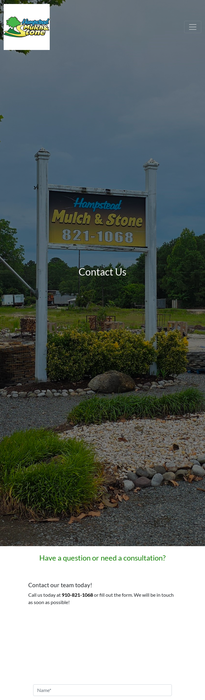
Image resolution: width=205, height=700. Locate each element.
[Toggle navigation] (192, 27)
